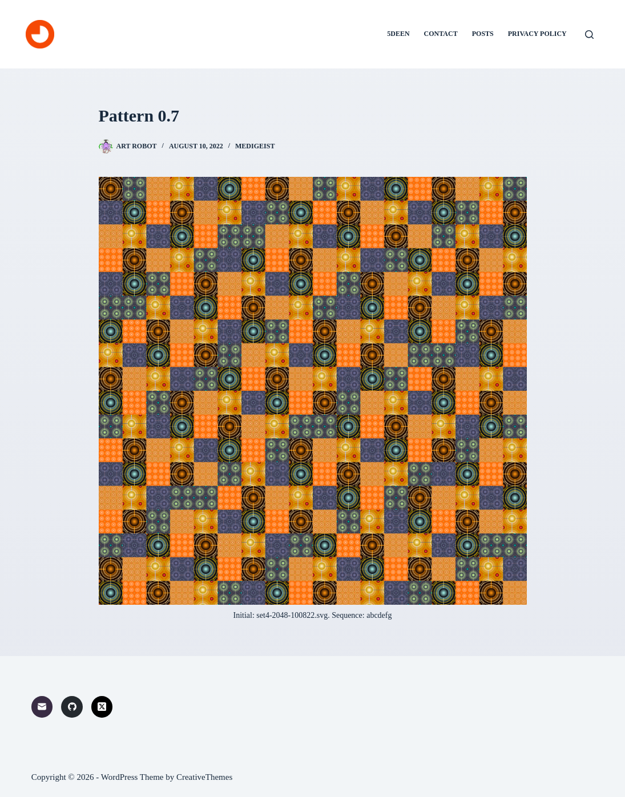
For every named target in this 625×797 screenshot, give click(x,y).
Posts (483, 34)
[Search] (589, 34)
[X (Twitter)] (102, 707)
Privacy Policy (537, 34)
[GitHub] (72, 707)
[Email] (42, 707)
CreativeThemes (204, 777)
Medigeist (255, 146)
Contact (441, 34)
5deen (398, 34)
